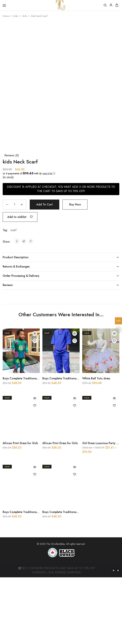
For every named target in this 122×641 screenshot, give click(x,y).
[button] (59, 173)
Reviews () (11, 155)
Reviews (61, 285)
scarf (13, 230)
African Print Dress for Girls (20, 443)
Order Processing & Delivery (61, 276)
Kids (15, 16)
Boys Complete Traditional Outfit (24, 378)
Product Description (61, 257)
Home (6, 16)
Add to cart (44, 204)
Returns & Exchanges (61, 266)
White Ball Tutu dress (96, 378)
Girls (24, 16)
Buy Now (75, 204)
